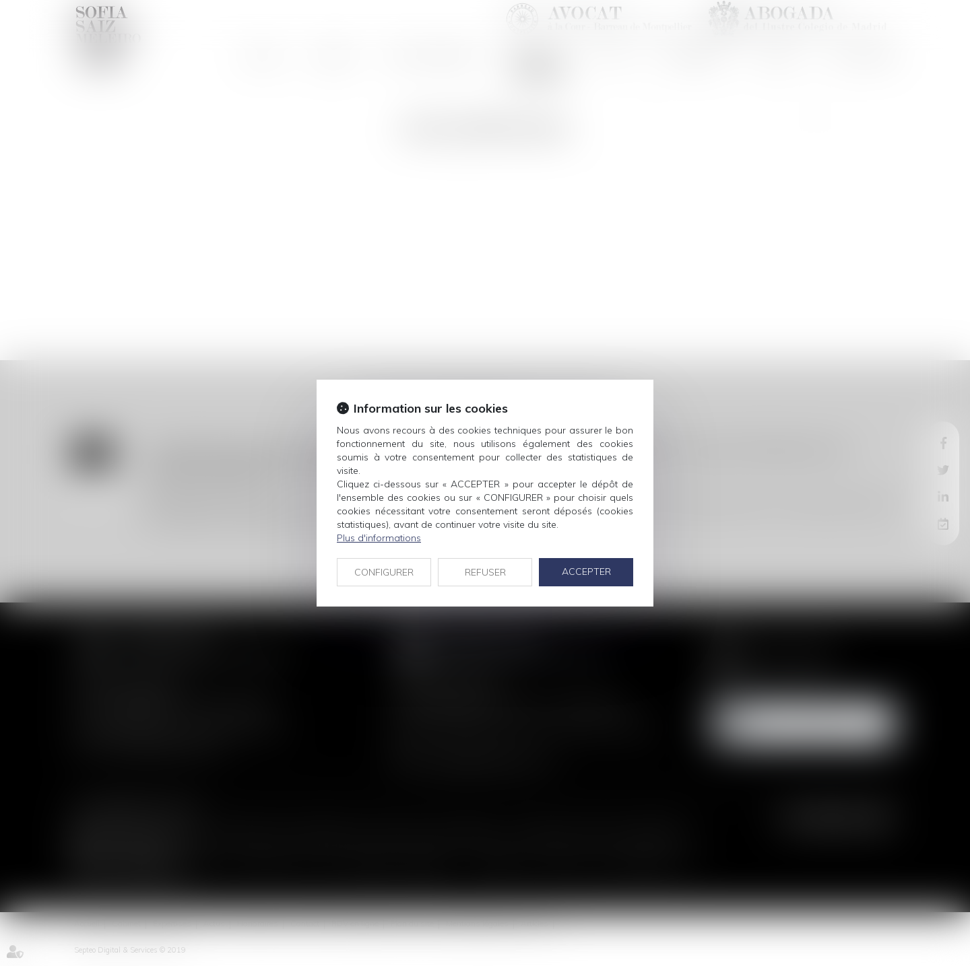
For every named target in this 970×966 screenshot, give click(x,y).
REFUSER (485, 572)
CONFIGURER (384, 572)
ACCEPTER (586, 571)
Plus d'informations (379, 538)
